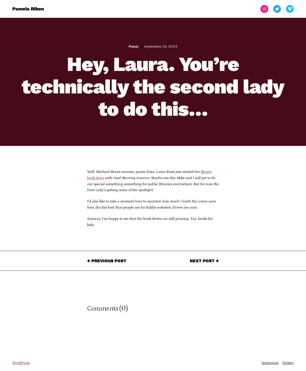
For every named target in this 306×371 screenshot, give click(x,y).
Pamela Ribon (28, 8)
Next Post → (204, 260)
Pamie (134, 46)
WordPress (21, 363)
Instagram (270, 363)
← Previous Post (106, 260)
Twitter (288, 363)
